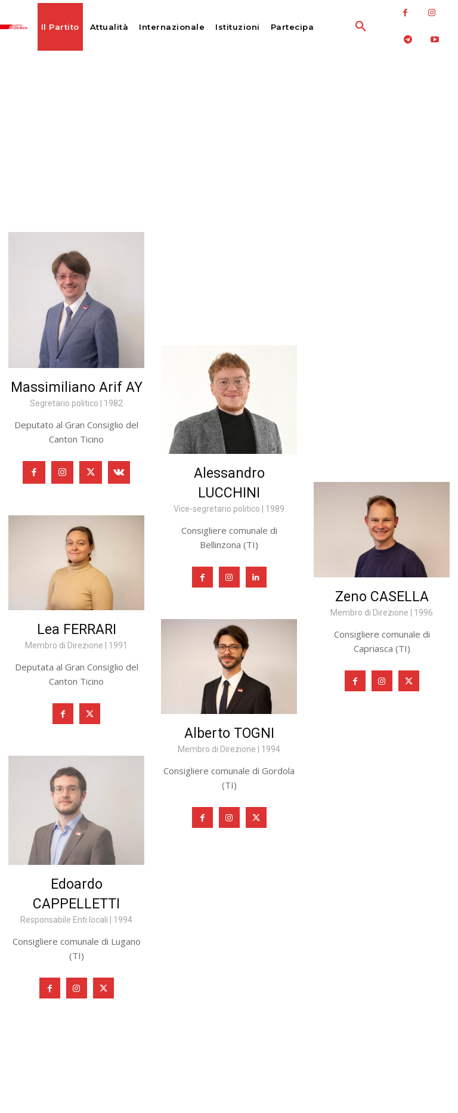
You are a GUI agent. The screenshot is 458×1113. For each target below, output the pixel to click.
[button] (337, 27)
